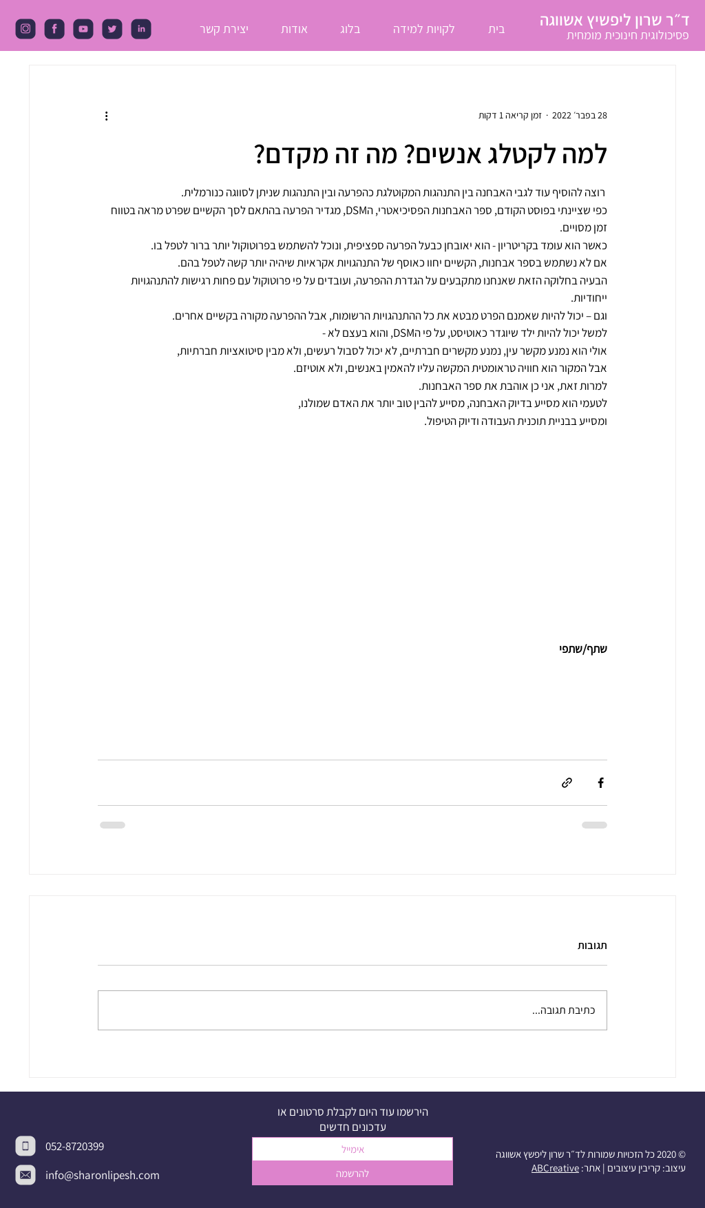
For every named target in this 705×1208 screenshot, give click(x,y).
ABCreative (555, 1167)
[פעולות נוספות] (106, 115)
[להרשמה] (352, 1173)
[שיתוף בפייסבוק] (600, 782)
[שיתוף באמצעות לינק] (567, 782)
